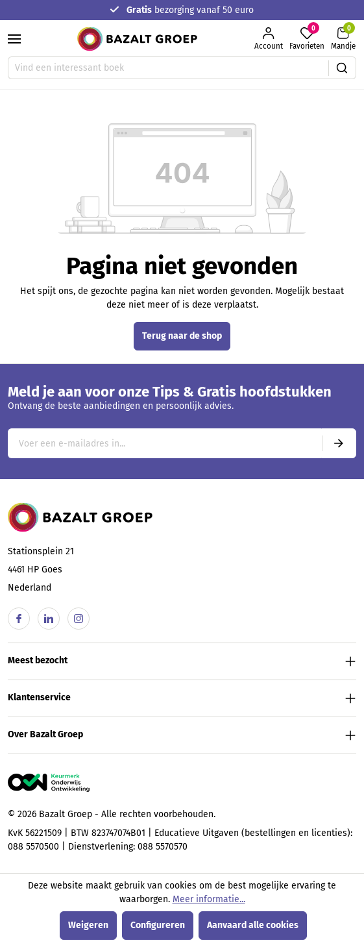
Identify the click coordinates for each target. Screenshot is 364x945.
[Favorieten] (307, 39)
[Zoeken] (342, 67)
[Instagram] (78, 619)
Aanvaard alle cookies (252, 925)
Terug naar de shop (182, 335)
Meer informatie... (209, 899)
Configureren (157, 925)
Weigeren (88, 925)
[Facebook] (19, 619)
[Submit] (338, 443)
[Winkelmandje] (343, 39)
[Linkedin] (49, 619)
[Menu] (14, 38)
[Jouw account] (269, 39)
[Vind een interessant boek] (168, 67)
